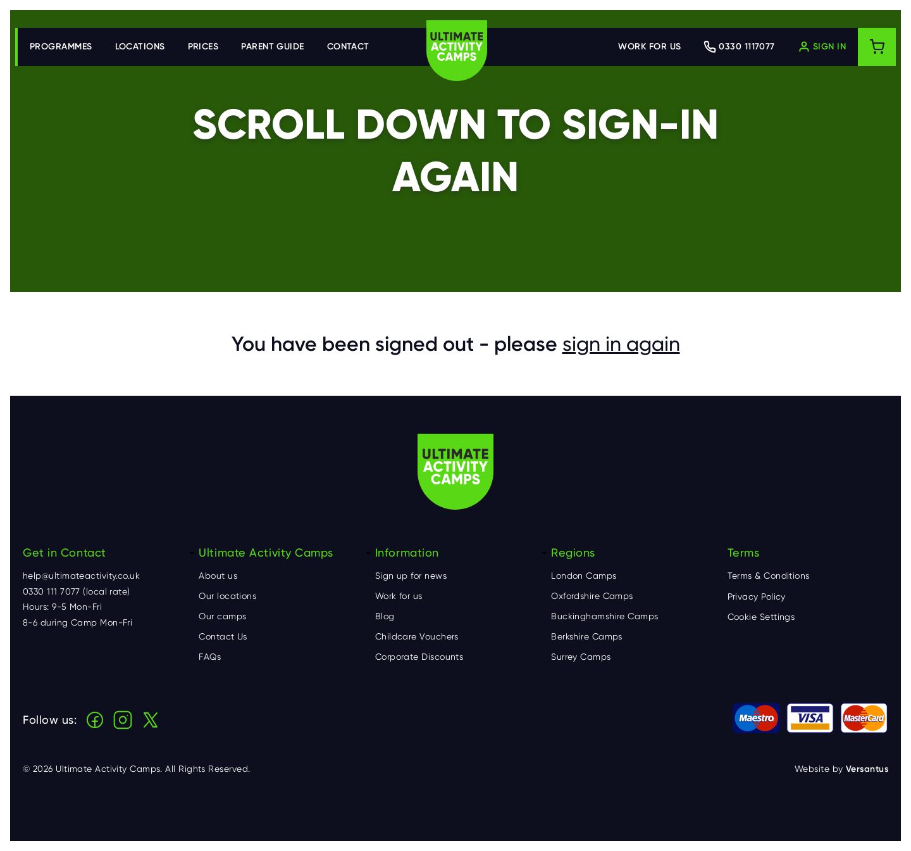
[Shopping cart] (877, 47)
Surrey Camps (580, 657)
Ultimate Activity (456, 50)
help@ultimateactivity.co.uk (81, 575)
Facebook (95, 720)
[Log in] (821, 47)
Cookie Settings (761, 617)
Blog (385, 616)
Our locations (227, 596)
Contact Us (223, 636)
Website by (841, 769)
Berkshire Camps (587, 636)
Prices (203, 46)
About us (218, 575)
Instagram (123, 720)
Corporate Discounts (419, 657)
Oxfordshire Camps (592, 596)
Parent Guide (272, 46)
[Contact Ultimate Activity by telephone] (739, 47)
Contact (348, 46)
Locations (140, 46)
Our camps (222, 616)
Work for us (649, 46)
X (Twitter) (150, 720)
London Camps (583, 575)
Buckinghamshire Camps (604, 616)
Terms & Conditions (769, 575)
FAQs (210, 657)
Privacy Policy (757, 596)
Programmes (61, 46)
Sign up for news (411, 575)
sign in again (621, 344)
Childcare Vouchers (417, 636)
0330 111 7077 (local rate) (76, 591)
